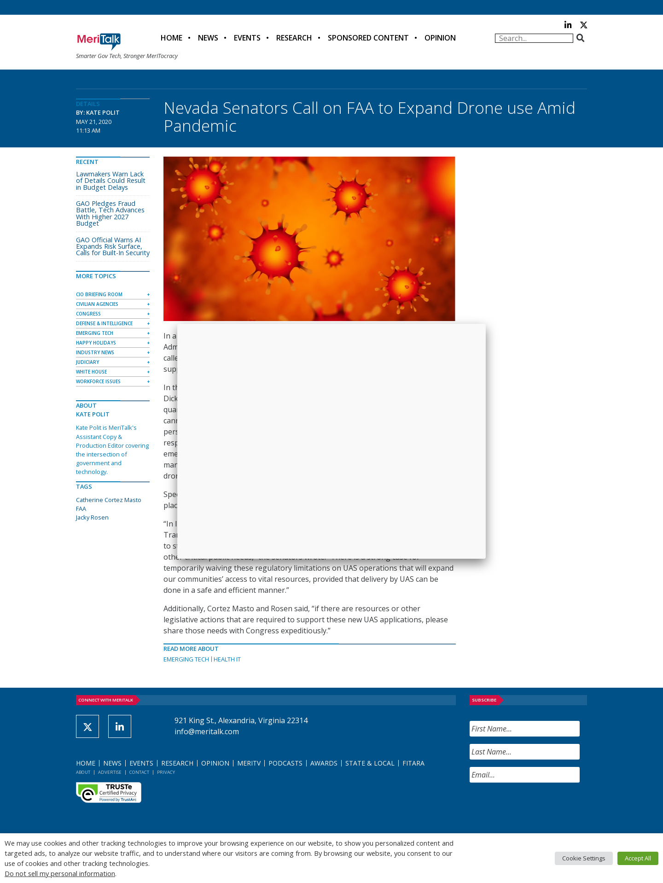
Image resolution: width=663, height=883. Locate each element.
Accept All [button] (638, 858)
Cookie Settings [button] (583, 858)
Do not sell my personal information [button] (60, 873)
